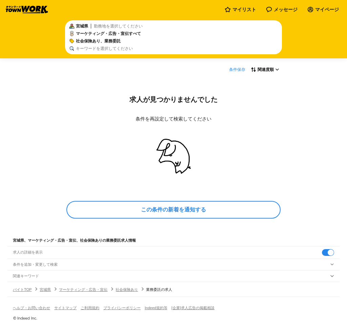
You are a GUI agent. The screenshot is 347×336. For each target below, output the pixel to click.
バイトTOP (22, 289)
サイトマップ (65, 308)
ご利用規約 (90, 308)
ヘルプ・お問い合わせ (31, 308)
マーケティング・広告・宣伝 (83, 289)
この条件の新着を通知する (173, 209)
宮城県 (45, 289)
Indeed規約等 (156, 308)
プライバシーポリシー (122, 308)
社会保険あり (127, 289)
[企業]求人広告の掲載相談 (193, 308)
